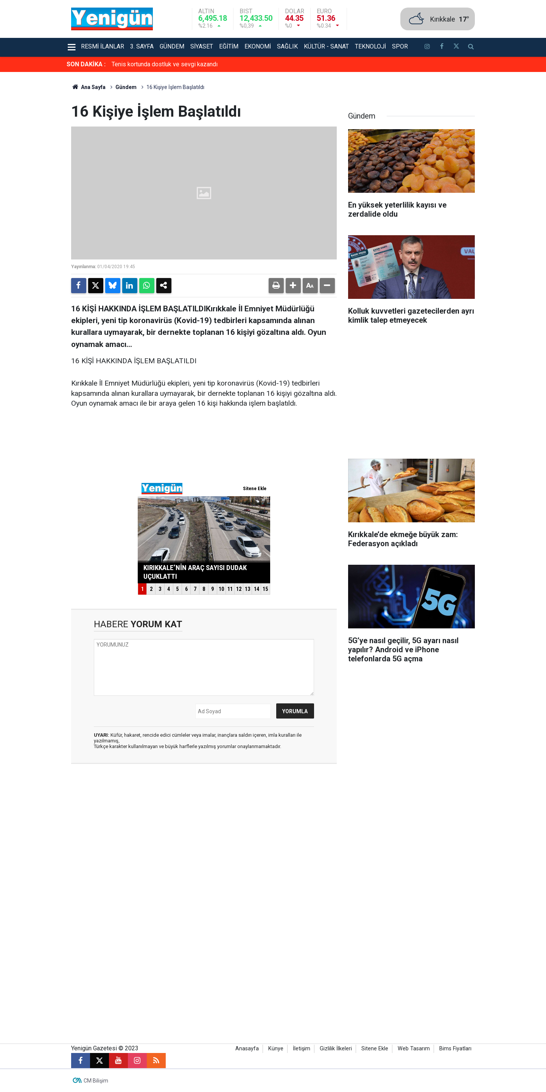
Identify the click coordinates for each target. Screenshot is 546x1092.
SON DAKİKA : (86, 64)
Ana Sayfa (88, 87)
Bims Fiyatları (455, 1048)
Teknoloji (370, 46)
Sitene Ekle (374, 1048)
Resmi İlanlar (102, 46)
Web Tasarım (414, 1048)
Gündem (172, 46)
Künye (275, 1048)
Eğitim (228, 46)
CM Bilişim (96, 1081)
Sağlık (287, 46)
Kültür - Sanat (326, 46)
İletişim (301, 1048)
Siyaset (201, 46)
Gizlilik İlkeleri (336, 1048)
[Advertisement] (511, 185)
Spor (400, 46)
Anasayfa (247, 1048)
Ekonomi (257, 46)
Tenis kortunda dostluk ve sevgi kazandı (165, 64)
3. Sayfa (142, 46)
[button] (293, 285)
